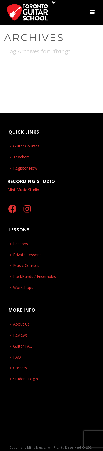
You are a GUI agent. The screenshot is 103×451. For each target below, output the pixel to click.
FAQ (15, 357)
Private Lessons (25, 254)
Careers (18, 367)
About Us (20, 324)
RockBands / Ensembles (33, 276)
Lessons (19, 243)
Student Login (24, 378)
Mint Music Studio (23, 189)
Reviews (19, 335)
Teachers (20, 157)
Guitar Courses (25, 146)
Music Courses (24, 265)
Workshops (21, 287)
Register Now (23, 168)
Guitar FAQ (21, 346)
